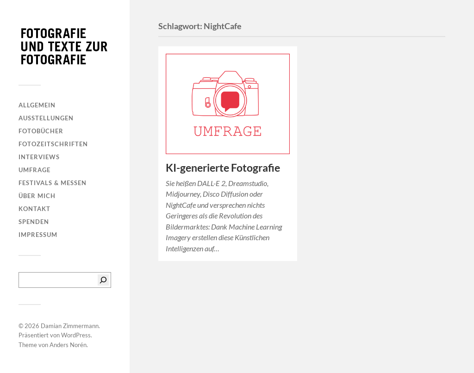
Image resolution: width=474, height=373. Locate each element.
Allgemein (37, 105)
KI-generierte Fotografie (223, 168)
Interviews (39, 157)
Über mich (37, 195)
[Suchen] (103, 280)
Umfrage (34, 170)
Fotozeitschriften (53, 144)
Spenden (34, 221)
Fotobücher (41, 131)
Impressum (38, 234)
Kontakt (34, 208)
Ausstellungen (46, 118)
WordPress (76, 335)
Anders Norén (68, 344)
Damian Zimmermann (70, 325)
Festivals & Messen (53, 182)
